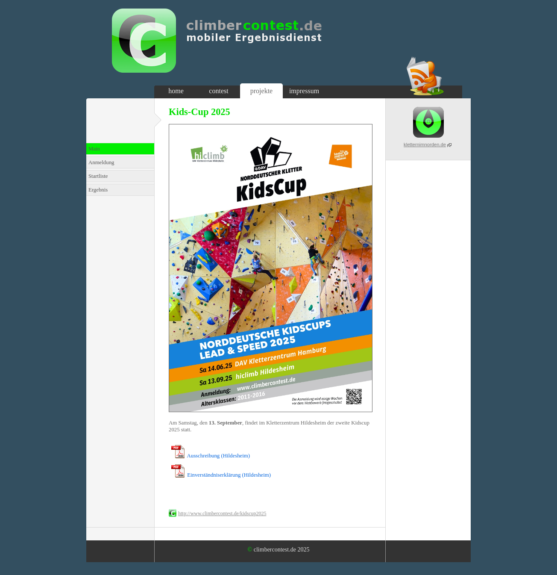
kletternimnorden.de (425, 144)
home (176, 90)
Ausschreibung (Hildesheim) (218, 456)
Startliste (98, 176)
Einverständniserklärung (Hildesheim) (229, 475)
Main (94, 149)
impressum (304, 90)
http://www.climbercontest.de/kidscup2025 (222, 513)
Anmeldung (101, 162)
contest (218, 90)
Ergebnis (98, 190)
